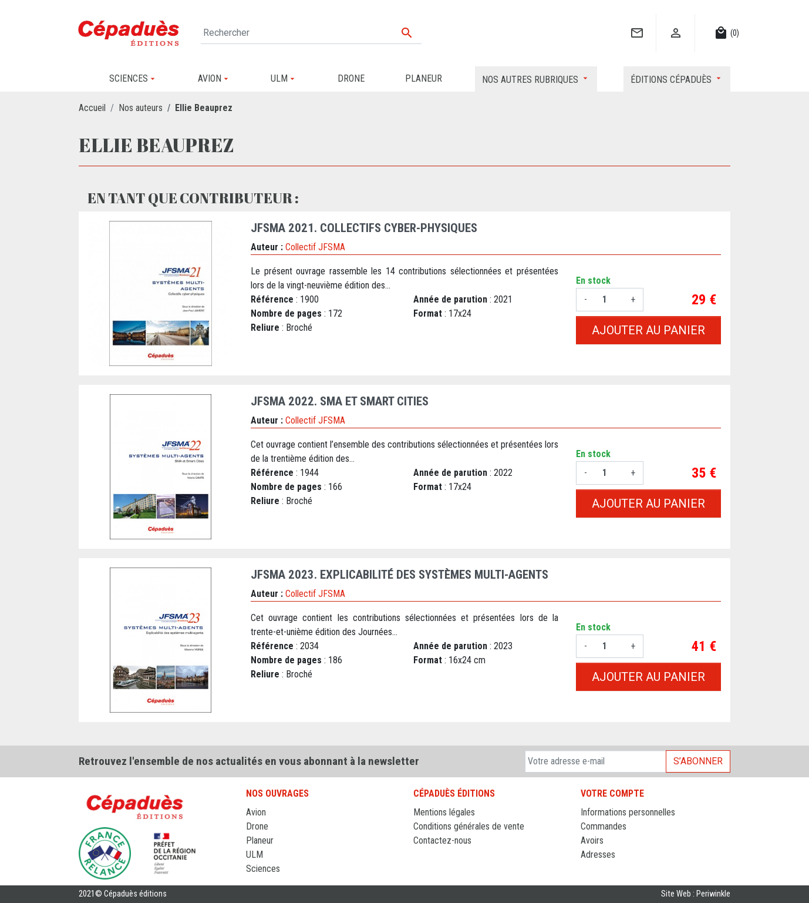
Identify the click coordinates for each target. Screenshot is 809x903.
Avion (256, 812)
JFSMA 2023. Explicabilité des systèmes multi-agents (399, 575)
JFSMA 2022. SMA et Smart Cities (340, 401)
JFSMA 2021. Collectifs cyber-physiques (364, 228)
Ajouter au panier (648, 330)
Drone (257, 826)
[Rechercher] (311, 33)
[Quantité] (608, 299)
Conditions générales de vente (468, 826)
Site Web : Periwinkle (695, 894)
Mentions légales (444, 812)
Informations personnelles (628, 812)
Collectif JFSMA (315, 247)
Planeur (260, 840)
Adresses (598, 854)
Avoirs (592, 840)
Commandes (603, 826)
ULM (254, 854)
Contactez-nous (442, 840)
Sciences (263, 868)
